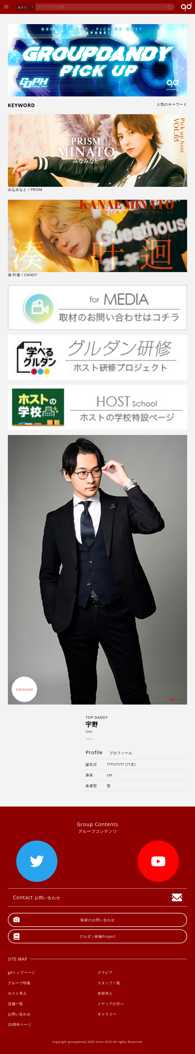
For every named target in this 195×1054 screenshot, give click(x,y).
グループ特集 (19, 982)
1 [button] (171, 701)
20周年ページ (19, 1024)
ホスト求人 (17, 993)
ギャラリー (107, 1014)
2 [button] (179, 701)
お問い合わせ (19, 1014)
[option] (97, 570)
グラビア (105, 972)
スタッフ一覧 (109, 982)
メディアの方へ (111, 1003)
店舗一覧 (15, 1003)
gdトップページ (21, 972)
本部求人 (105, 993)
